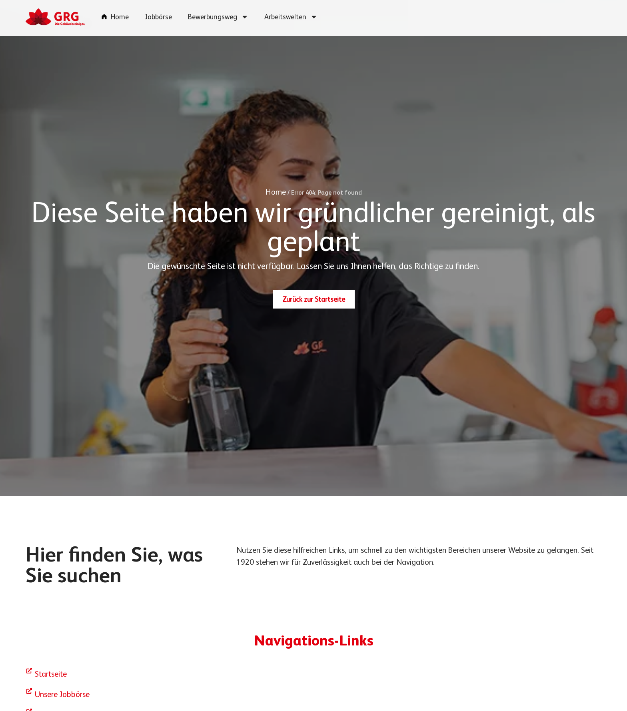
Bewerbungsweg (218, 13)
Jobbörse (158, 13)
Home (120, 13)
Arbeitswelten (290, 13)
